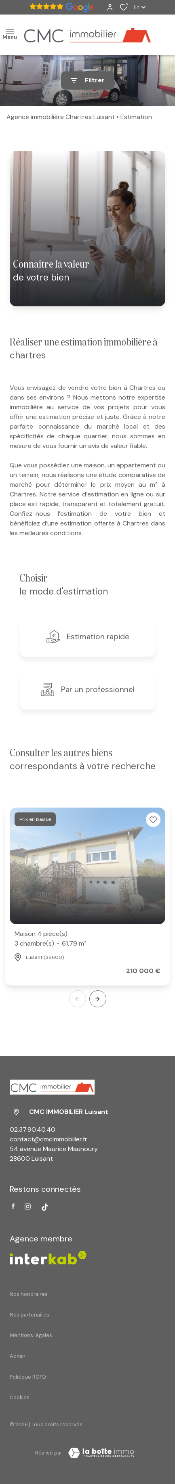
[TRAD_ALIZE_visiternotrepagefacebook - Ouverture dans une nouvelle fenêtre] (13, 1206)
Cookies (20, 1397)
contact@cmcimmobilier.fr (48, 1139)
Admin (17, 1355)
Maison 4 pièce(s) (50, 938)
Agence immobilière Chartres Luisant (60, 117)
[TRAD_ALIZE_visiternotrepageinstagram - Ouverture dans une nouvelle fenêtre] (28, 1207)
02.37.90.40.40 (32, 1129)
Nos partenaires (29, 1314)
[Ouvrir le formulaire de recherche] (87, 80)
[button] (97, 998)
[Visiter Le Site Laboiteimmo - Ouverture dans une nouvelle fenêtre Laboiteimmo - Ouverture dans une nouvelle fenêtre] (101, 1453)
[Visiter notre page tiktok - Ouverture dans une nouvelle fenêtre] (44, 1207)
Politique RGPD (28, 1376)
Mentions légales (31, 1335)
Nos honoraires (29, 1294)
